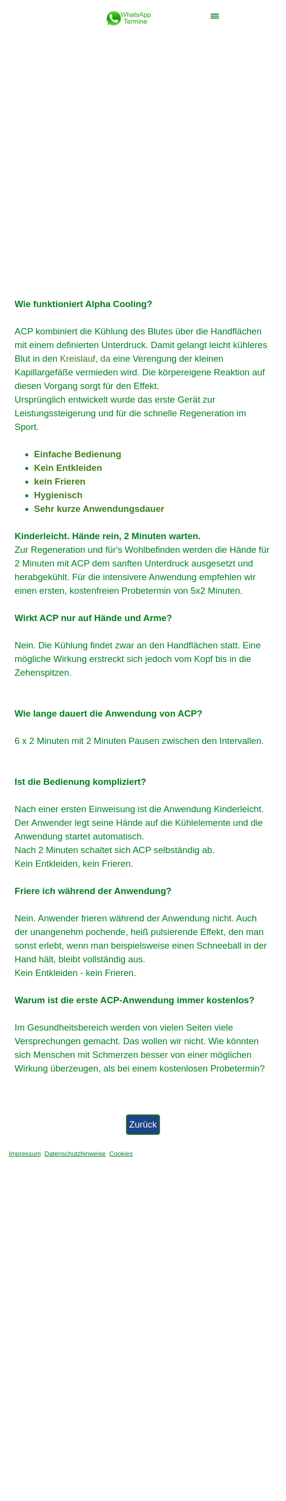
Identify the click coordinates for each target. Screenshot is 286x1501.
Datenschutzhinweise (75, 1153)
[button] (128, 15)
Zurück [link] (143, 1124)
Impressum (25, 1153)
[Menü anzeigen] (215, 16)
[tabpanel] (143, 686)
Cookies (121, 1153)
